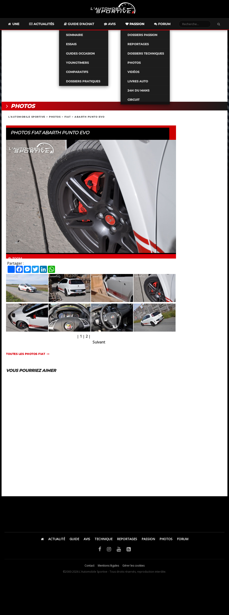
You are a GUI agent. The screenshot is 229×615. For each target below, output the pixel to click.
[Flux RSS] (129, 551)
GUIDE (74, 541)
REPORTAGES (127, 541)
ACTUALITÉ (56, 541)
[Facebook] (99, 551)
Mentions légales (108, 568)
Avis (118, 26)
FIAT (67, 118)
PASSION (148, 541)
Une (21, 26)
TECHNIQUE (103, 541)
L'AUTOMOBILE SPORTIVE (26, 118)
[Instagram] (109, 551)
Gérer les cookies (133, 568)
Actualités (49, 26)
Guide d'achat (87, 26)
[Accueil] (42, 541)
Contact (89, 568)
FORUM (182, 541)
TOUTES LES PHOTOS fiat (25, 356)
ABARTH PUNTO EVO (89, 118)
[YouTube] (119, 551)
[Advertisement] (114, 68)
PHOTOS (55, 118)
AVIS (87, 541)
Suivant (99, 344)
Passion (143, 26)
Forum (170, 26)
